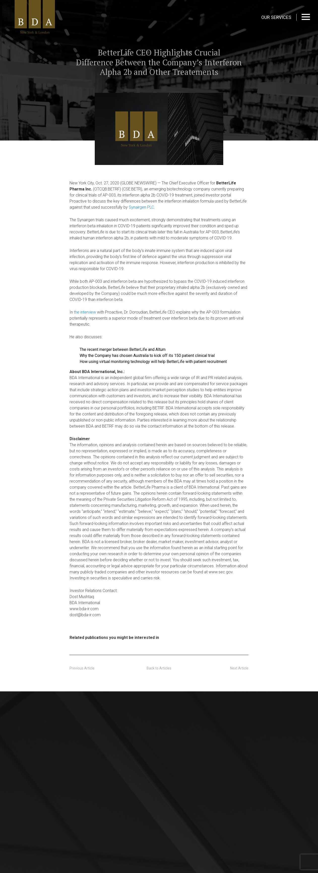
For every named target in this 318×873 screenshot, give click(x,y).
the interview (85, 312)
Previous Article (82, 668)
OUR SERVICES (276, 17)
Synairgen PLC (141, 207)
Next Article (239, 668)
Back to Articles (159, 668)
